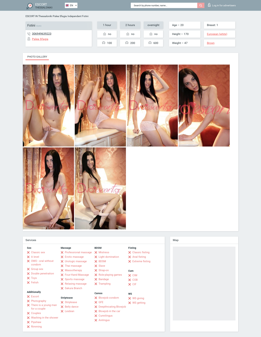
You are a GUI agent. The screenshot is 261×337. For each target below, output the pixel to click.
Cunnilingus (106, 315)
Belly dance (71, 306)
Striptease (71, 302)
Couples (36, 313)
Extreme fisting (141, 261)
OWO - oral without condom (42, 262)
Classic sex (38, 252)
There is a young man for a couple (44, 306)
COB (135, 279)
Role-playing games (110, 274)
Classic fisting (140, 252)
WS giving (138, 298)
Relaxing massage (76, 283)
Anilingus (104, 320)
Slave (102, 265)
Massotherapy (73, 270)
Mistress (104, 252)
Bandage (104, 279)
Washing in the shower (44, 317)
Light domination (109, 256)
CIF (134, 284)
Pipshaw (36, 322)
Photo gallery (37, 56)
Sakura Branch (73, 288)
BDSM (102, 261)
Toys (34, 278)
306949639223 (41, 33)
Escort (35, 296)
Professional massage (78, 252)
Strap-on (104, 270)
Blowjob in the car (109, 311)
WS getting (138, 302)
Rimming (36, 326)
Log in (222, 5)
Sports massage (74, 279)
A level (35, 256)
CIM (134, 275)
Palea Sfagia (60, 16)
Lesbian (69, 311)
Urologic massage (76, 261)
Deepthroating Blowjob (112, 306)
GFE (101, 302)
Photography (38, 301)
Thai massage (73, 265)
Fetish (34, 282)
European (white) (217, 34)
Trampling (104, 283)
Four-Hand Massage (77, 274)
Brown (210, 43)
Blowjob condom (109, 297)
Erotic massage (74, 256)
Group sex (37, 269)
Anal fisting (139, 256)
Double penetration (42, 273)
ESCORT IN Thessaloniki (39, 16)
